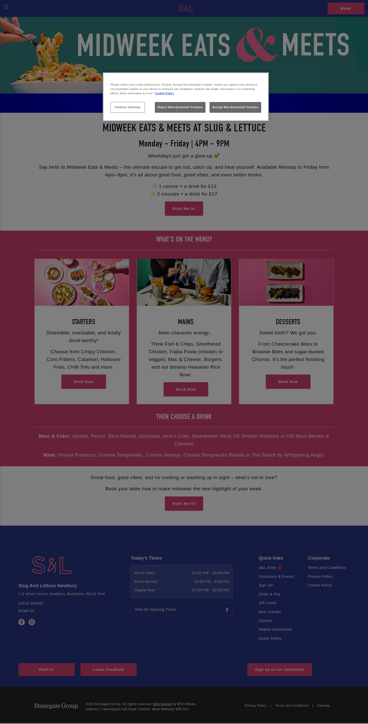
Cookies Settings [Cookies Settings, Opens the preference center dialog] (128, 107)
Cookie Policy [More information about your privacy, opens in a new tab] (164, 93)
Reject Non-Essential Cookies (180, 107)
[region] (186, 96)
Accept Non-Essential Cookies (235, 107)
